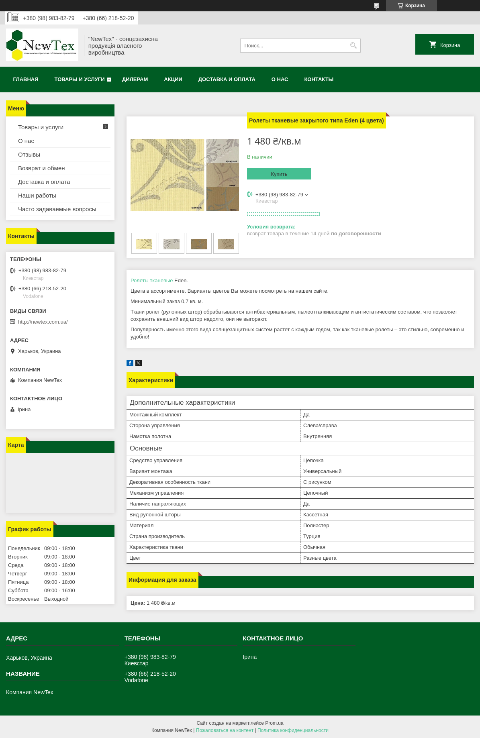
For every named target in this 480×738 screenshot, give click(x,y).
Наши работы (37, 195)
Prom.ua (274, 723)
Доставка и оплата (226, 79)
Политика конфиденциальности (293, 730)
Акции (173, 79)
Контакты (318, 79)
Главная (26, 79)
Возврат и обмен (41, 168)
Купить (279, 174)
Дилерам (135, 79)
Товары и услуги (80, 79)
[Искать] (354, 46)
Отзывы (29, 154)
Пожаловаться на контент (224, 730)
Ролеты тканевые (152, 280)
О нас (280, 79)
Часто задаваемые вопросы (57, 209)
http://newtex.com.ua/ (43, 322)
